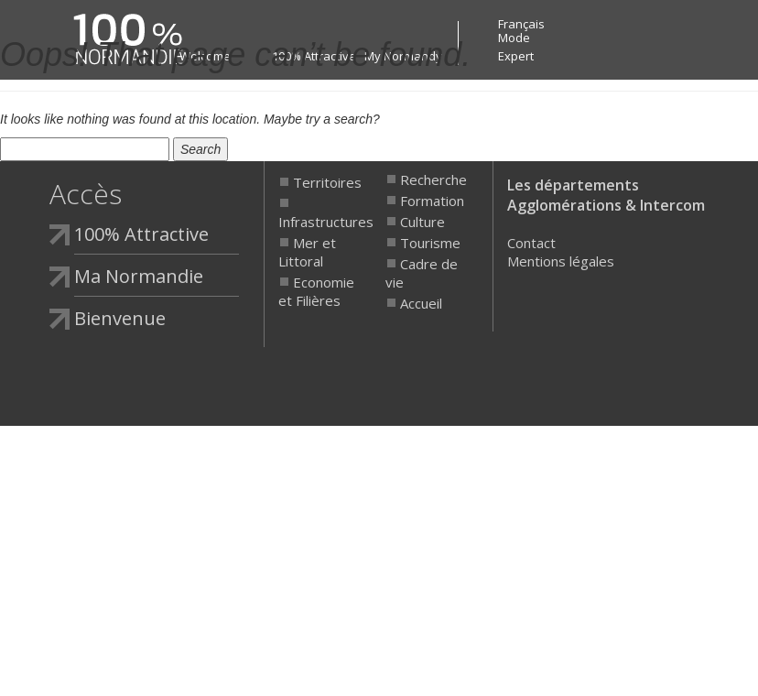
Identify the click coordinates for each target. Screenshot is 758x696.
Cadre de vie (421, 273)
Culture (422, 221)
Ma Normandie (138, 276)
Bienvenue (120, 318)
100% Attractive (141, 234)
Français (521, 24)
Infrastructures (320, 221)
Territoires (327, 182)
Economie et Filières (316, 291)
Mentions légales (560, 261)
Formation (432, 200)
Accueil (421, 303)
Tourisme (430, 243)
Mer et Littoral (307, 252)
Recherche (433, 179)
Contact (531, 243)
